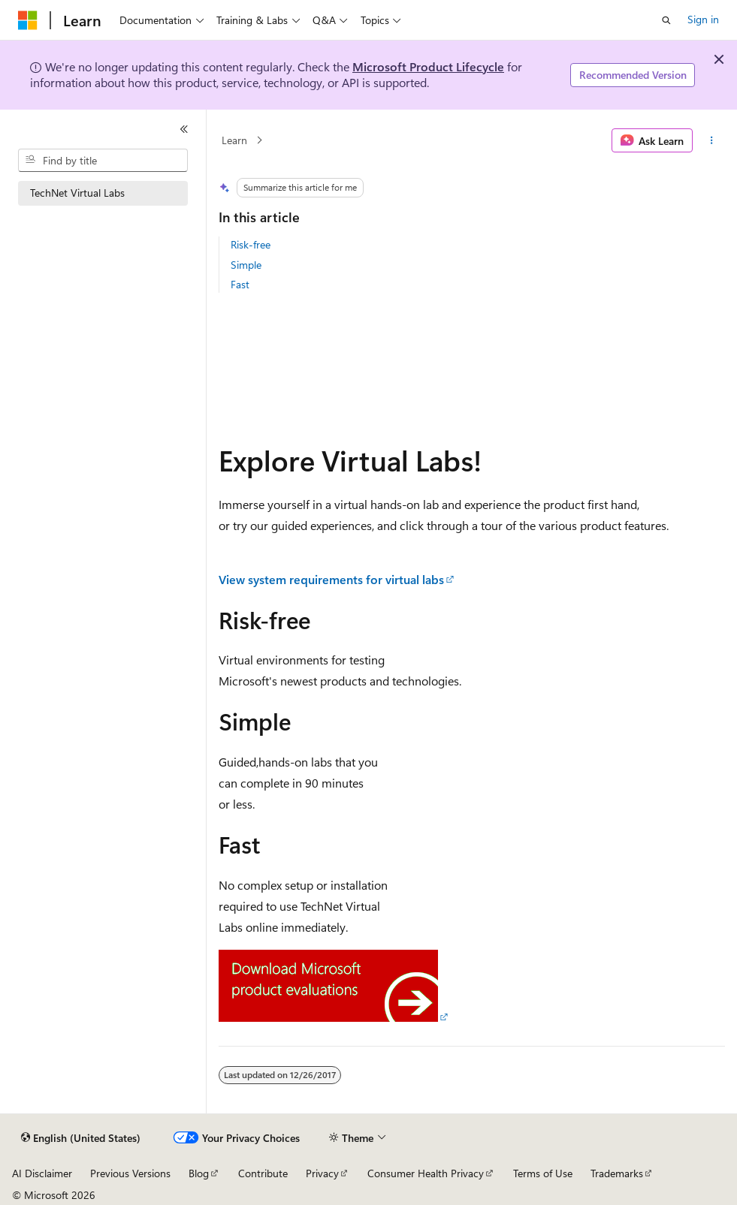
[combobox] (103, 161)
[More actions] (712, 140)
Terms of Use (542, 1173)
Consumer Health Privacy (425, 1173)
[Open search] (666, 20)
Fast (240, 284)
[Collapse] (184, 129)
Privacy (322, 1173)
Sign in (703, 19)
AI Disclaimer (42, 1173)
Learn (234, 140)
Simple (246, 265)
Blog (199, 1173)
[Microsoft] (28, 20)
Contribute (263, 1173)
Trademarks (617, 1173)
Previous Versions (130, 1173)
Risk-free (250, 244)
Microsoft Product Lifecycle (428, 66)
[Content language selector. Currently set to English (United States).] (81, 1138)
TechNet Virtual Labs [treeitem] (77, 192)
